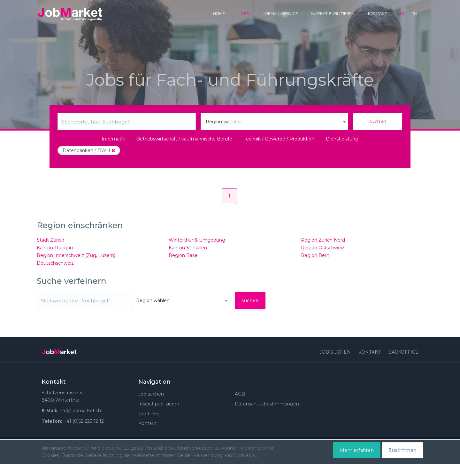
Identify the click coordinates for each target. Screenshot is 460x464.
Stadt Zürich (50, 240)
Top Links (148, 414)
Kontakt (377, 13)
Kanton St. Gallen (188, 248)
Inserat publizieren (333, 13)
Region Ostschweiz (322, 248)
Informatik (113, 139)
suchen (378, 121)
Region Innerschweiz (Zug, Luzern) (76, 255)
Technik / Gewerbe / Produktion (279, 139)
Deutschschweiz (55, 263)
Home (219, 13)
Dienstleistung (342, 139)
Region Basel (183, 255)
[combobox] (274, 121)
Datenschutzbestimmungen (267, 404)
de (403, 14)
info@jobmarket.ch (79, 410)
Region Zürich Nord (323, 240)
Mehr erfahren (357, 450)
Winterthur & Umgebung (197, 240)
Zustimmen (402, 450)
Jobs (243, 13)
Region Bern (315, 255)
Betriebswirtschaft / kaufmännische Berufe (184, 139)
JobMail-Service (280, 13)
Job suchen (335, 352)
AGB (240, 394)
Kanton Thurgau (55, 248)
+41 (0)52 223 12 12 (84, 421)
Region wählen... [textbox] (224, 121)
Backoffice (403, 352)
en (414, 14)
